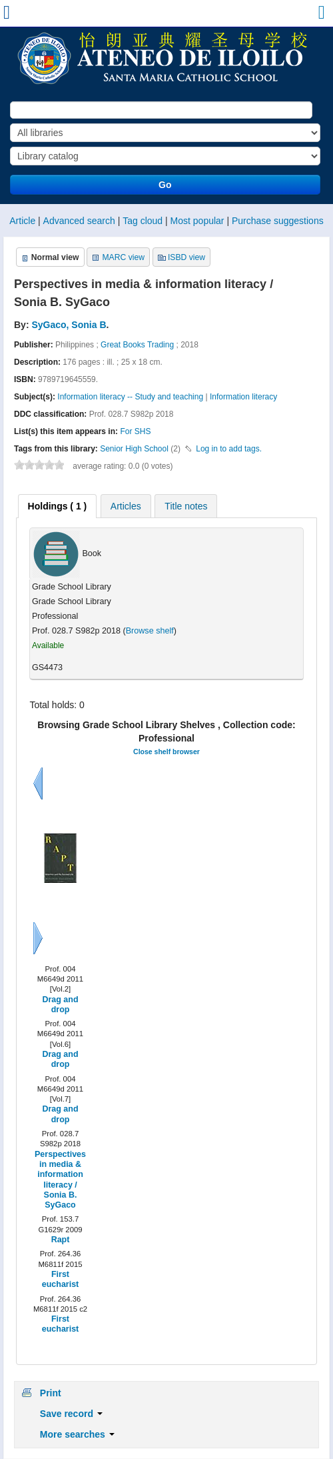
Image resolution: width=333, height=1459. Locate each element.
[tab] (57, 506)
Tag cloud (143, 220)
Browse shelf (150, 630)
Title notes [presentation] (186, 506)
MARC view (123, 257)
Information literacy (243, 396)
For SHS (135, 431)
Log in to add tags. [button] (229, 448)
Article (22, 220)
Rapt (60, 1239)
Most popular (197, 220)
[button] (320, 15)
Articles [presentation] (126, 506)
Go (165, 184)
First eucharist (60, 1279)
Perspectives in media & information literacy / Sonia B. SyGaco (60, 1180)
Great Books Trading (137, 344)
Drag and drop (60, 1004)
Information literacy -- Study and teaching (130, 396)
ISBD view (186, 257)
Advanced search (79, 220)
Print (50, 1393)
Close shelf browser (166, 752)
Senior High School (134, 448)
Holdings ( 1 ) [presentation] (57, 506)
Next (38, 938)
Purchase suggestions (278, 220)
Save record (71, 1413)
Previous (38, 783)
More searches (77, 1434)
